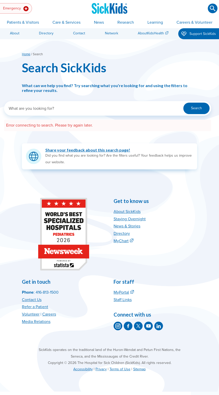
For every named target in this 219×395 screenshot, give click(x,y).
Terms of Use (120, 369)
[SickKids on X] (138, 326)
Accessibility (83, 369)
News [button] (99, 22)
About (14, 33)
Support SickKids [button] (198, 34)
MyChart (121, 240)
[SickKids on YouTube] (148, 326)
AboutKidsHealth (151, 33)
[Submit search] (212, 8)
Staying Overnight (130, 219)
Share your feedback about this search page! (87, 149)
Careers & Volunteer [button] (194, 22)
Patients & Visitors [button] (23, 22)
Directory (46, 33)
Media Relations (36, 321)
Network (111, 33)
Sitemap (139, 369)
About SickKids (127, 211)
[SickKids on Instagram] (118, 326)
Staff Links (123, 299)
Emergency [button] (16, 8)
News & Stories (127, 226)
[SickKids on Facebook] (128, 326)
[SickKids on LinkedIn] (158, 326)
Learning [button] (155, 22)
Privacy (101, 369)
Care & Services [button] (66, 22)
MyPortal (121, 292)
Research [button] (125, 22)
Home (26, 54)
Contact (79, 33)
